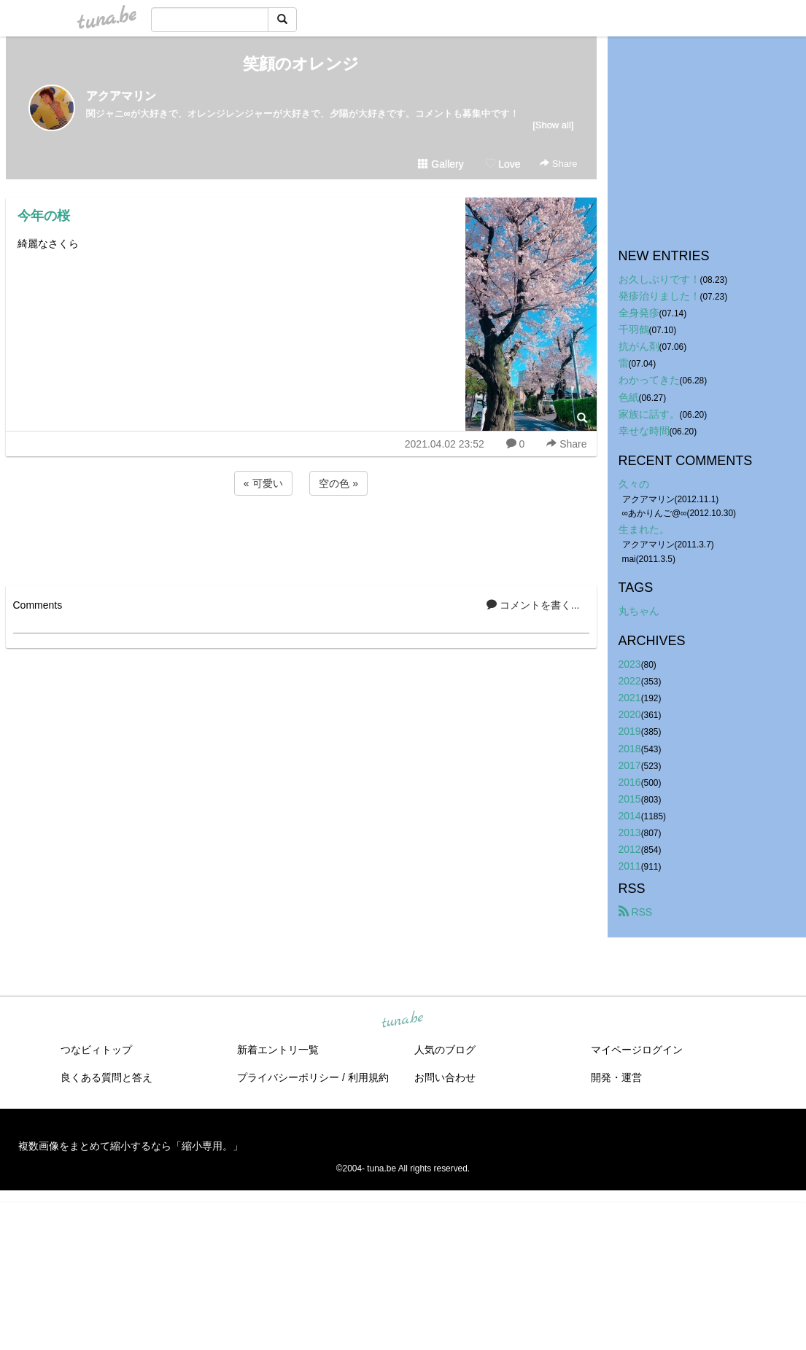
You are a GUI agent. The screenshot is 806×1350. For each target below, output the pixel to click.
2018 (630, 748)
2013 (630, 832)
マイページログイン (637, 1050)
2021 (630, 697)
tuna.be (402, 1020)
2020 (630, 714)
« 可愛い (263, 483)
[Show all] (552, 125)
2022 (630, 681)
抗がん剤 (639, 346)
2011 (630, 866)
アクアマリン (121, 96)
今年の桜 (44, 215)
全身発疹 (639, 313)
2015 (630, 799)
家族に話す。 (649, 414)
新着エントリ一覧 (278, 1050)
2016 (630, 782)
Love (502, 164)
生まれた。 (644, 529)
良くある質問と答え (106, 1077)
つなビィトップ (96, 1050)
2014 (630, 816)
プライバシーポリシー (288, 1077)
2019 (630, 731)
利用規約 (368, 1077)
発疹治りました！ (659, 296)
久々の (634, 484)
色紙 (629, 397)
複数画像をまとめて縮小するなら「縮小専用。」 (130, 1146)
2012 (630, 849)
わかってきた (649, 380)
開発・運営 (616, 1077)
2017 (630, 765)
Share (558, 163)
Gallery (440, 164)
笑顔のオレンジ (301, 64)
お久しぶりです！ (659, 279)
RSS (636, 912)
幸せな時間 (644, 431)
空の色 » (338, 483)
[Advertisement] (301, 538)
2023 (630, 664)
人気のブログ (445, 1050)
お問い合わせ (445, 1077)
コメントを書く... (533, 605)
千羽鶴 (634, 329)
